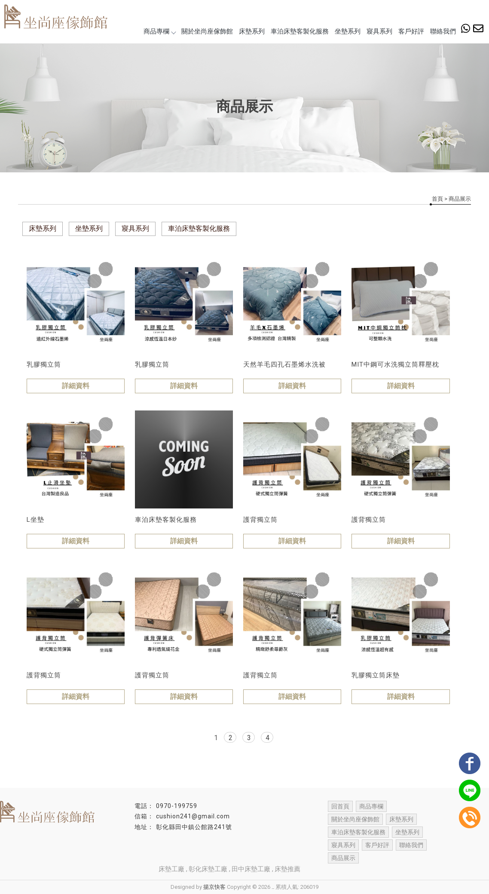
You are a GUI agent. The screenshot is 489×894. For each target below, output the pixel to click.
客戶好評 (411, 31)
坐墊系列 (348, 31)
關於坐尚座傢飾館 (207, 31)
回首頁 (340, 806)
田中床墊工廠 (251, 869)
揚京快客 (214, 887)
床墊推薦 (287, 869)
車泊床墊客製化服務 (300, 31)
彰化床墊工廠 (208, 869)
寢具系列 (379, 31)
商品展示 (343, 857)
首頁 (437, 199)
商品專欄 (159, 31)
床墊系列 (252, 31)
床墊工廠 (171, 869)
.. (273, 887)
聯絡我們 (443, 31)
